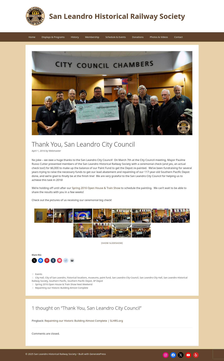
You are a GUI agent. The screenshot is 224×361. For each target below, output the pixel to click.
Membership (92, 37)
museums (93, 277)
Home (32, 37)
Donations (138, 37)
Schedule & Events (115, 37)
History (75, 37)
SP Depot (98, 280)
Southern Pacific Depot (80, 280)
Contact (178, 37)
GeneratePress (98, 353)
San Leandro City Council (125, 277)
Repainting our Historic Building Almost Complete (61, 287)
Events (38, 274)
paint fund (105, 277)
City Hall (39, 277)
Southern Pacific (57, 280)
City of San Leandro (55, 277)
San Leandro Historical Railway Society (117, 16)
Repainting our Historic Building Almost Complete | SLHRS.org (84, 320)
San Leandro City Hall (151, 277)
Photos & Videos (159, 37)
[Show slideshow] (112, 243)
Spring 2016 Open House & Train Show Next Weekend (63, 284)
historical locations (77, 277)
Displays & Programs (53, 37)
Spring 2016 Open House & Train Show (96, 188)
